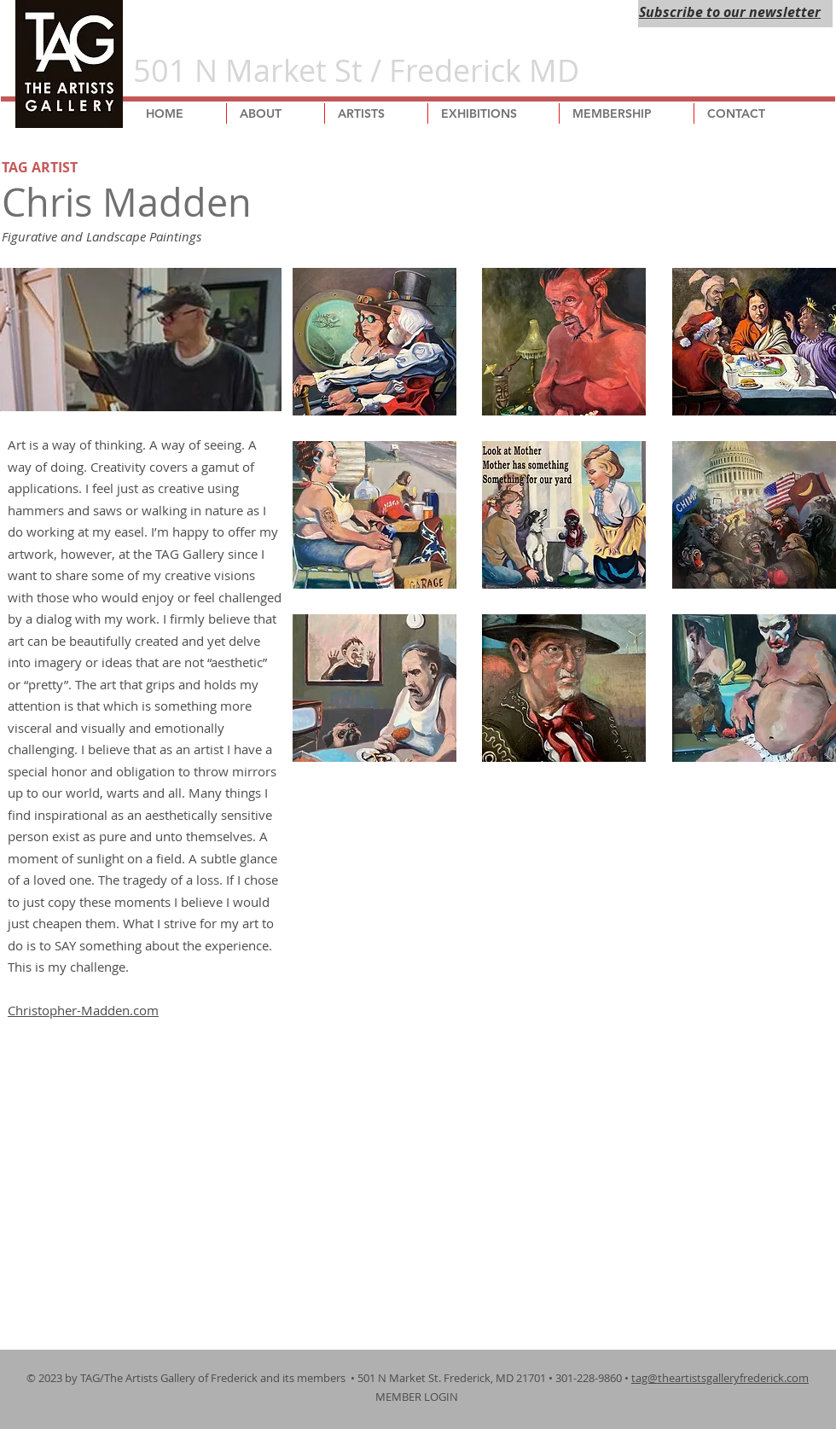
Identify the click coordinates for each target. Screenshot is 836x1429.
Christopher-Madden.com (83, 1010)
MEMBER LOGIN (418, 1396)
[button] (374, 341)
